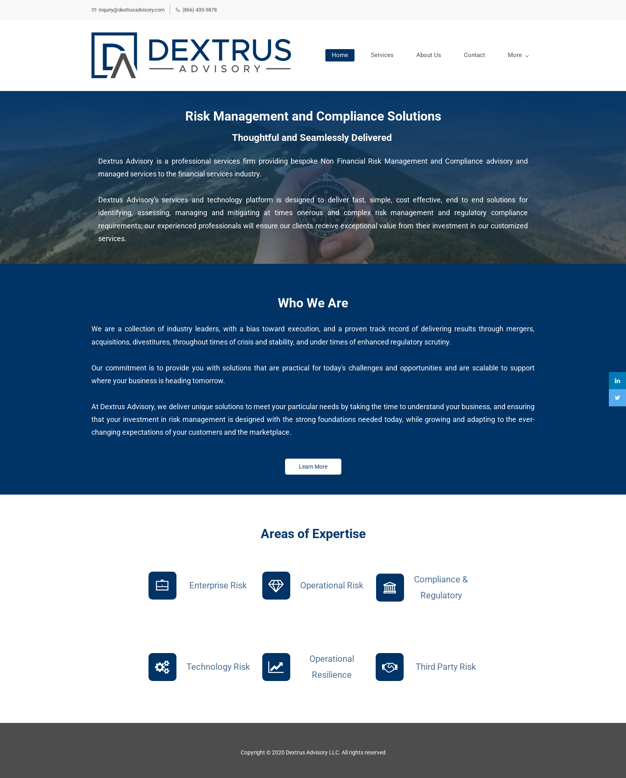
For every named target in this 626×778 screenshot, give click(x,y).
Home (340, 55)
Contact (474, 55)
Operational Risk (331, 585)
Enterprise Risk (218, 585)
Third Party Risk (446, 667)
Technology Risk (218, 667)
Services (382, 55)
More (518, 55)
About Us (428, 55)
